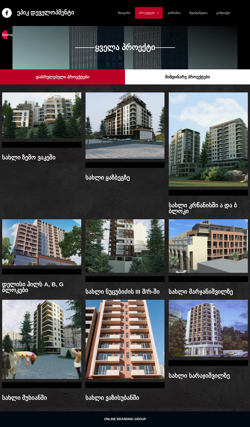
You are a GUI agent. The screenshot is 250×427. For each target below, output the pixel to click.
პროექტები (151, 13)
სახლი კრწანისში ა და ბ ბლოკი (203, 208)
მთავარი (124, 12)
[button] (159, 13)
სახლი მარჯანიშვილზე (201, 291)
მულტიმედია (198, 12)
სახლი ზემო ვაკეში (28, 157)
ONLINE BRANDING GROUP (125, 419)
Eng (9, 34)
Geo (4, 34)
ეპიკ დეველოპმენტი (45, 12)
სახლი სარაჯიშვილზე (199, 375)
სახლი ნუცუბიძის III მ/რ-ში (122, 291)
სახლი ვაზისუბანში (112, 398)
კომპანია (174, 12)
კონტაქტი (223, 12)
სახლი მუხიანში (24, 398)
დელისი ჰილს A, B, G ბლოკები (33, 287)
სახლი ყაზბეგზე (107, 177)
